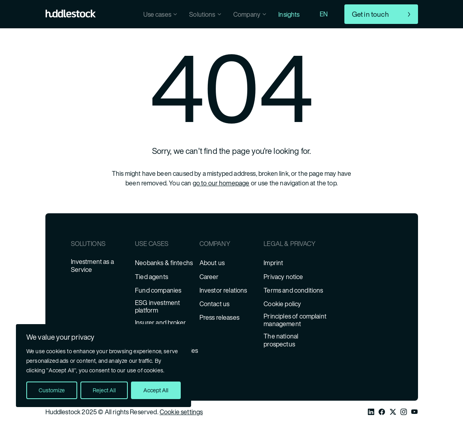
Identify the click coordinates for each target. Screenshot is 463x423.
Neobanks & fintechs (164, 263)
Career (209, 277)
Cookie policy (282, 304)
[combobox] (333, 14)
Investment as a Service (92, 265)
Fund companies (158, 290)
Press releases (219, 317)
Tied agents (151, 277)
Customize (52, 390)
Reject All (104, 390)
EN (324, 14)
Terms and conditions (293, 290)
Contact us (214, 304)
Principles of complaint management (295, 320)
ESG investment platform (157, 306)
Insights (288, 14)
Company (246, 14)
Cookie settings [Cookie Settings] (181, 412)
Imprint (273, 263)
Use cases (157, 14)
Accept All (155, 390)
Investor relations (223, 290)
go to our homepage (221, 183)
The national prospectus (281, 340)
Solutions (202, 14)
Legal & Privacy (289, 244)
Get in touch (370, 14)
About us (212, 263)
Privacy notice (283, 277)
